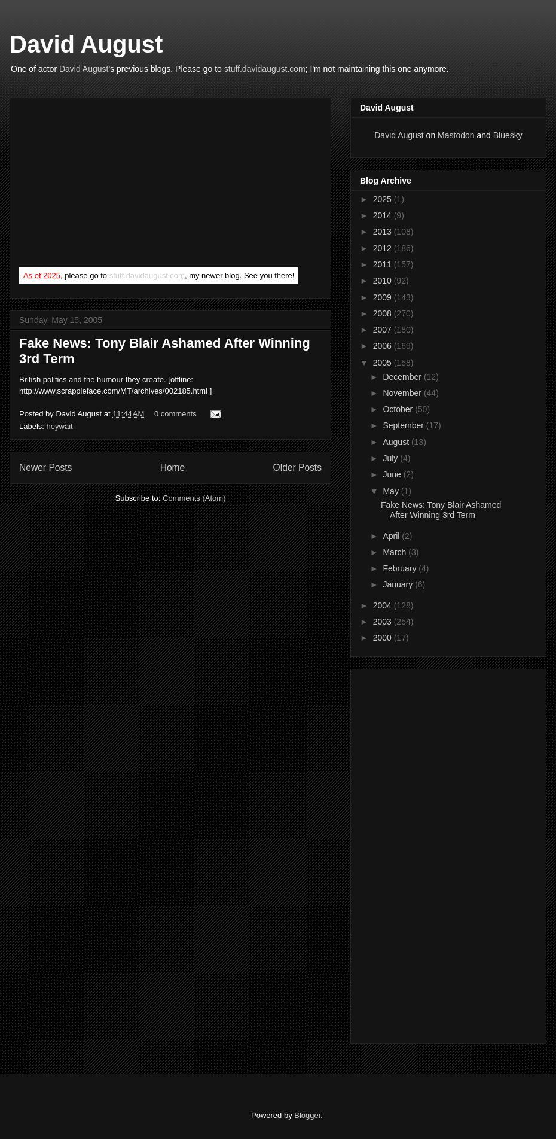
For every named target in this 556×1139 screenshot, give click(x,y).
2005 (383, 362)
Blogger (307, 1115)
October (399, 409)
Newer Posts (45, 467)
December (403, 377)
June (393, 474)
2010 (383, 280)
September (404, 425)
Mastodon (456, 135)
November (403, 393)
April (392, 536)
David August (86, 44)
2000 (383, 637)
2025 (383, 199)
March (395, 552)
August (397, 442)
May (392, 491)
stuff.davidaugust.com (265, 69)
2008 (383, 313)
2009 (383, 297)
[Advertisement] (108, 185)
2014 (383, 215)
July (391, 458)
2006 (383, 346)
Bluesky (508, 135)
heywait (60, 426)
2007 (383, 329)
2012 (383, 248)
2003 (383, 621)
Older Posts (297, 467)
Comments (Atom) (194, 498)
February (400, 568)
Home (172, 467)
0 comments (175, 413)
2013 (383, 231)
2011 (383, 264)
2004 (383, 605)
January (399, 584)
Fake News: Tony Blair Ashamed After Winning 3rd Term (441, 510)
